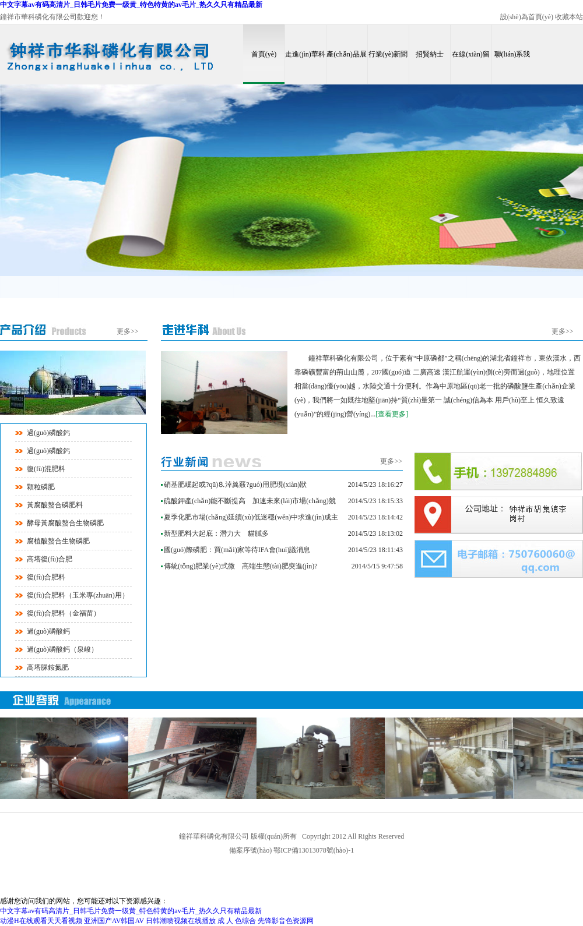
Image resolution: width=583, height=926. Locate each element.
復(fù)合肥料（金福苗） (63, 613)
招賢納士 (430, 54)
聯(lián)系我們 (512, 67)
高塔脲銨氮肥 (48, 667)
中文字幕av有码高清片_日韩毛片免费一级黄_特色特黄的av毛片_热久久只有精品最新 (131, 5)
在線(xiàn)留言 (471, 67)
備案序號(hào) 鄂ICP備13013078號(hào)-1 (291, 850)
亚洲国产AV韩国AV (114, 921)
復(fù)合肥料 (46, 577)
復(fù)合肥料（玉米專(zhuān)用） (78, 595)
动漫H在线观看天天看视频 (41, 921)
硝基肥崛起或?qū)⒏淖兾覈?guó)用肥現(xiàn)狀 (235, 484)
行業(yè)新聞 (388, 54)
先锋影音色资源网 (286, 921)
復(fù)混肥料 (46, 469)
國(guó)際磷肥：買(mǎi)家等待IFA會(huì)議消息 (237, 550)
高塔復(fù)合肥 (49, 559)
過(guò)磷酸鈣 (48, 433)
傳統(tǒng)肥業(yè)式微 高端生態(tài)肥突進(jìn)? (241, 566)
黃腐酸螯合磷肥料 (55, 505)
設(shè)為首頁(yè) (526, 17)
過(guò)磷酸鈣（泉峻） (62, 649)
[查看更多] (391, 414)
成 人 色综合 (236, 921)
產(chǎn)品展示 (346, 67)
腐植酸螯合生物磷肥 (58, 541)
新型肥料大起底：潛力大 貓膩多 (216, 533)
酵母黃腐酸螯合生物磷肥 (65, 523)
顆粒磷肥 (41, 487)
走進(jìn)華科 (305, 54)
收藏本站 (569, 17)
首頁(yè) (263, 54)
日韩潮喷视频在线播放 (181, 921)
